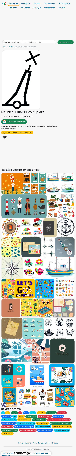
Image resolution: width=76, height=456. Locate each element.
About (47, 443)
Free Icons (13, 8)
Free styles (37, 8)
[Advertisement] (38, 25)
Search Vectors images (12, 42)
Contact (55, 443)
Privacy (41, 443)
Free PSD (61, 8)
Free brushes (25, 8)
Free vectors (13, 3)
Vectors (11, 47)
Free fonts (37, 3)
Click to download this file (14, 122)
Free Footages (50, 3)
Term (35, 443)
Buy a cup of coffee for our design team (17, 132)
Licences (28, 443)
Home (4, 47)
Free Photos (25, 3)
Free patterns (49, 8)
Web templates (64, 3)
